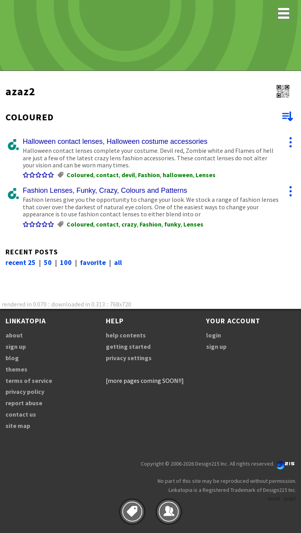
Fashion (149, 175)
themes (16, 369)
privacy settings (129, 358)
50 (48, 262)
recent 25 (20, 262)
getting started (128, 346)
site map (17, 426)
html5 (274, 499)
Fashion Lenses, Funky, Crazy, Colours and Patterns (105, 190)
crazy (129, 224)
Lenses (206, 175)
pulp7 (290, 499)
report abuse (23, 403)
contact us (20, 414)
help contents (126, 335)
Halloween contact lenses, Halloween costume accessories (115, 141)
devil (128, 175)
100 (66, 262)
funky (172, 224)
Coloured (80, 175)
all (118, 262)
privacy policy (24, 391)
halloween (178, 175)
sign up (15, 346)
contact (107, 175)
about (14, 335)
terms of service (28, 380)
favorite (93, 262)
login (213, 335)
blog (12, 358)
